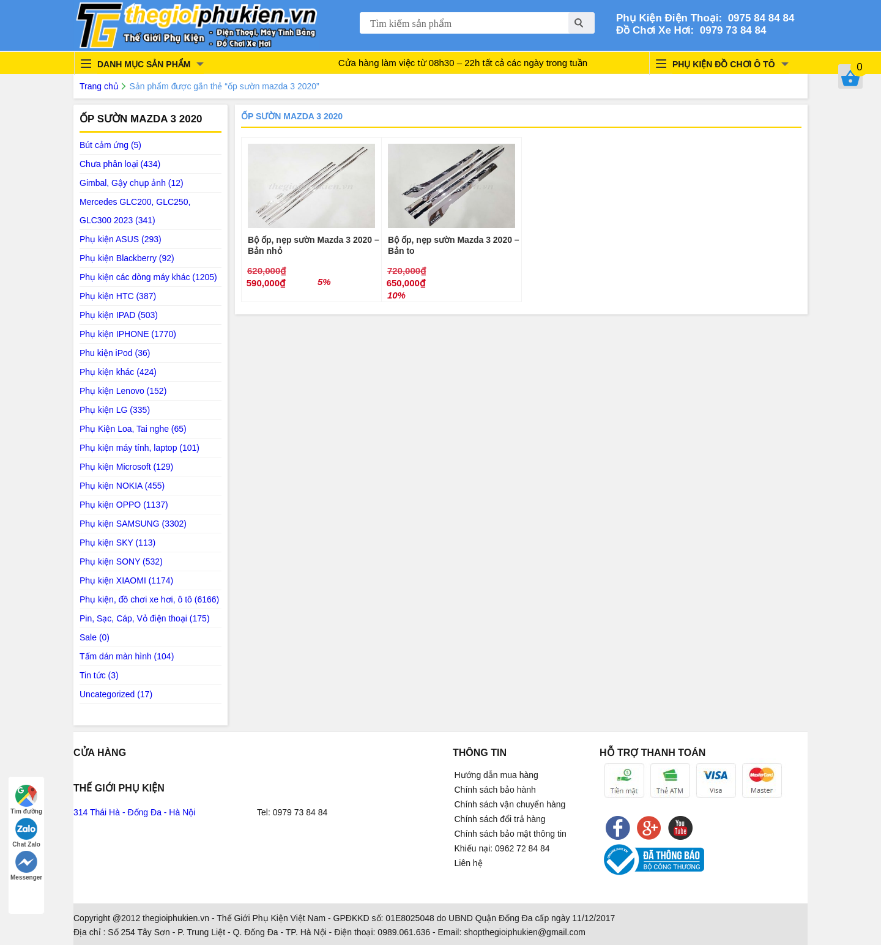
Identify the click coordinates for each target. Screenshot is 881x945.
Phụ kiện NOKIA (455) (122, 486)
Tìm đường (26, 800)
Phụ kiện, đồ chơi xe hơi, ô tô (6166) (149, 599)
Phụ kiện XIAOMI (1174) (126, 580)
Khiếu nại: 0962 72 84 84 (502, 848)
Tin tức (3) (99, 675)
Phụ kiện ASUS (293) (121, 239)
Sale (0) (95, 637)
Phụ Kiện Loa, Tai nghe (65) (133, 429)
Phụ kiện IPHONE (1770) (128, 334)
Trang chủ (99, 86)
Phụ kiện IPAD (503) (119, 315)
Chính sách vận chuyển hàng (510, 804)
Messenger (26, 866)
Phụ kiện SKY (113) (117, 542)
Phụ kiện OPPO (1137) (124, 505)
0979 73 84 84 (730, 30)
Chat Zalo (26, 833)
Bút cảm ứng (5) (110, 145)
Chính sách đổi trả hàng (500, 819)
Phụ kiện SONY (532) (121, 561)
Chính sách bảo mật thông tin (511, 834)
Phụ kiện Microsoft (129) (126, 467)
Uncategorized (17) (116, 694)
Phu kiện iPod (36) (115, 353)
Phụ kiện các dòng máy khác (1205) (148, 277)
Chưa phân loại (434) (120, 164)
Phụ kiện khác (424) (118, 372)
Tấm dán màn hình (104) (127, 656)
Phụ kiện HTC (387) (118, 296)
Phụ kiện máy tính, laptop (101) (139, 448)
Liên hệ (469, 863)
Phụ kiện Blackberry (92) (127, 258)
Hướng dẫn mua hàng (496, 775)
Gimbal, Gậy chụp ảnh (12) (132, 183)
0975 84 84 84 (758, 18)
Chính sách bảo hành (495, 790)
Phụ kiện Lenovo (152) (123, 391)
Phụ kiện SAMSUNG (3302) (133, 523)
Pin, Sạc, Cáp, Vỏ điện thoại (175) (145, 618)
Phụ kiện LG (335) (115, 410)
